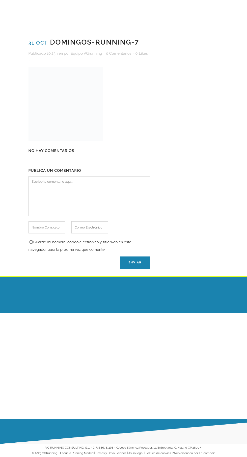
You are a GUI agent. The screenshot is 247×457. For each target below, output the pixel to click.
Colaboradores (140, 375)
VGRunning (49, 453)
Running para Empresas (147, 366)
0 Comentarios (119, 53)
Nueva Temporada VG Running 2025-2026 (98, 401)
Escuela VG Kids (141, 337)
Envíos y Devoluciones (111, 453)
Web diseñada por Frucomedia (194, 453)
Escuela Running (142, 327)
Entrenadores (139, 346)
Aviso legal (135, 453)
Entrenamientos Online (147, 356)
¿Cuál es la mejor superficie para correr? (99, 337)
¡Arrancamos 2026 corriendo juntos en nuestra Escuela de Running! (96, 369)
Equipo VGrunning (86, 53)
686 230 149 (193, 328)
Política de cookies (158, 453)
